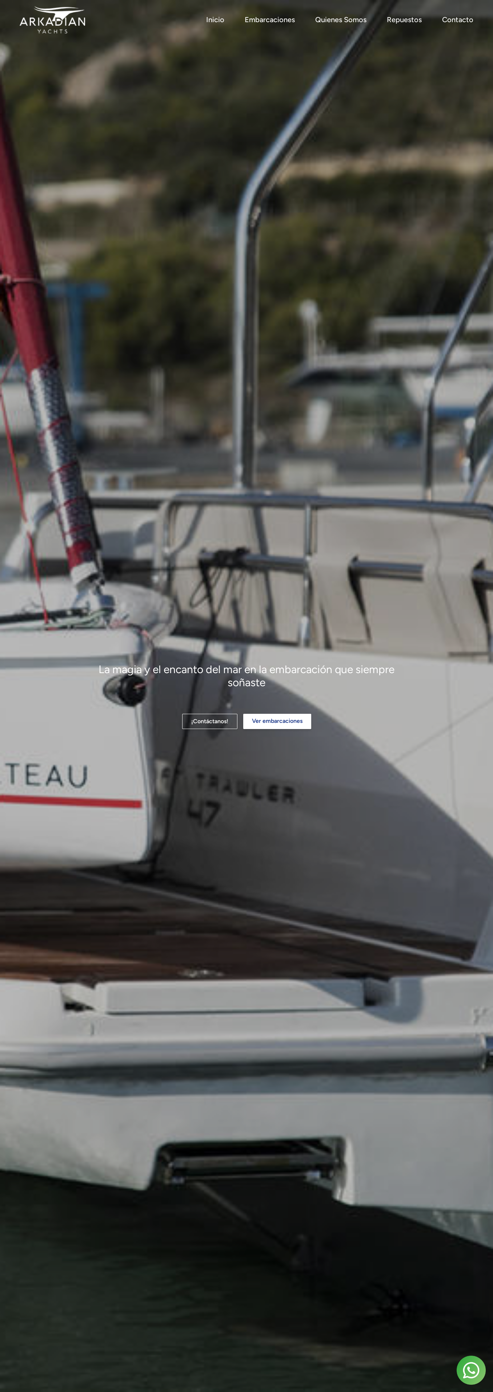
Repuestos (404, 19)
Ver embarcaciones (277, 720)
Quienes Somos (340, 19)
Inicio (215, 19)
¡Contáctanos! (209, 721)
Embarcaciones (270, 19)
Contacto (457, 19)
